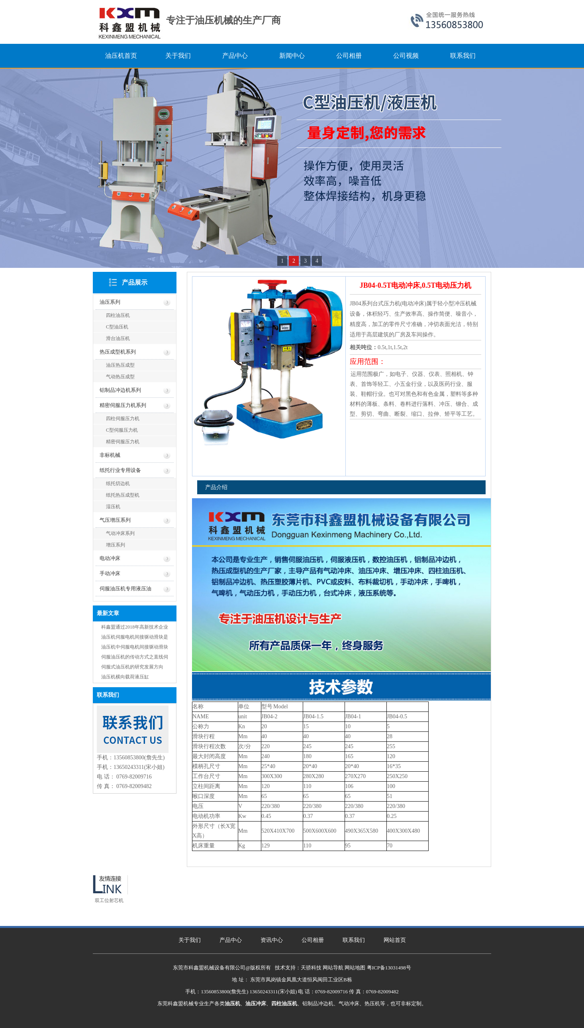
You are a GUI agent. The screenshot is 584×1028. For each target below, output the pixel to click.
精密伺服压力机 (122, 441)
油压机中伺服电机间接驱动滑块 (134, 647)
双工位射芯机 (109, 900)
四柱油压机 (118, 315)
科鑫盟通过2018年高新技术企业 (134, 627)
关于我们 (189, 940)
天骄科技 (311, 968)
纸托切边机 (118, 483)
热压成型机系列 (118, 352)
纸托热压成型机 (122, 495)
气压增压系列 (115, 520)
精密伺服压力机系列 (123, 405)
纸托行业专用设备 (120, 470)
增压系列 (115, 545)
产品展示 (134, 282)
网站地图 (355, 968)
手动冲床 (110, 573)
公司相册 (313, 940)
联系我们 (354, 940)
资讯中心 (272, 940)
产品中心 (230, 940)
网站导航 (333, 968)
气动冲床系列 (120, 533)
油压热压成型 (120, 365)
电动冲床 (110, 558)
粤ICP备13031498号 (389, 968)
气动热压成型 (120, 376)
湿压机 (113, 506)
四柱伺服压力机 (122, 418)
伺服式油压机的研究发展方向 (132, 667)
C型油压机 (117, 327)
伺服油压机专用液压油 (125, 589)
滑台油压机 (118, 338)
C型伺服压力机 (122, 430)
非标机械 (110, 455)
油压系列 (110, 302)
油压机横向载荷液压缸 (125, 677)
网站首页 (395, 940)
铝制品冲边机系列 (120, 390)
